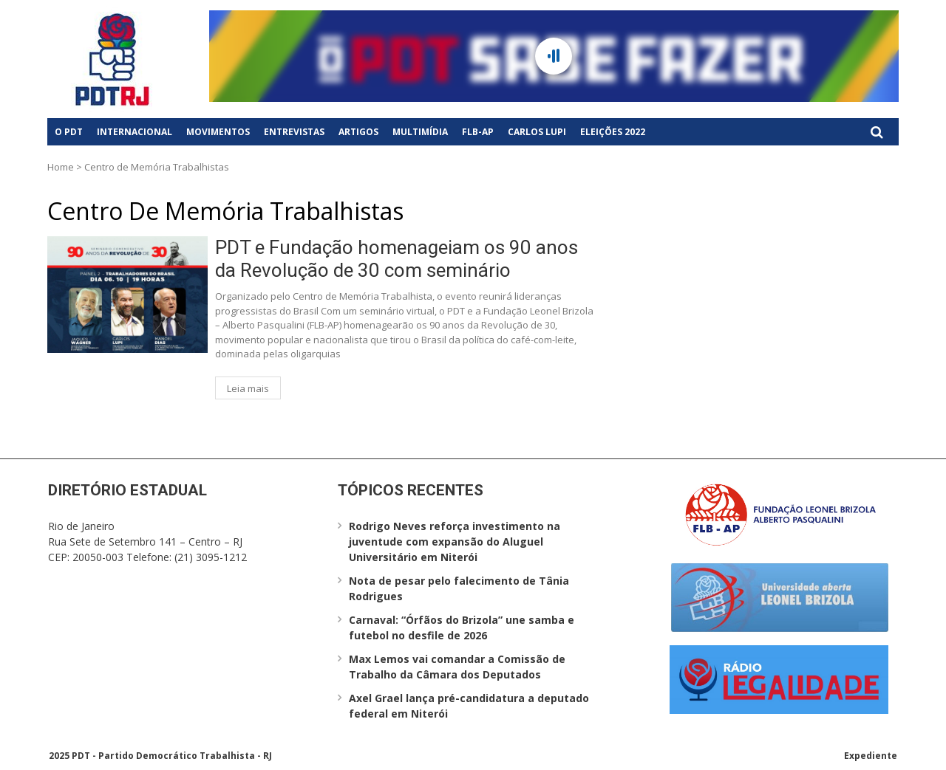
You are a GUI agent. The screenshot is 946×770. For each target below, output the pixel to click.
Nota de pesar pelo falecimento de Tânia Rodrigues (459, 588)
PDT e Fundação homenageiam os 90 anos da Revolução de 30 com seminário (396, 258)
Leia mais (248, 388)
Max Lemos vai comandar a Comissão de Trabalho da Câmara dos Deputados (457, 666)
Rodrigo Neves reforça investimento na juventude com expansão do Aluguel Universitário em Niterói (454, 541)
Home (60, 166)
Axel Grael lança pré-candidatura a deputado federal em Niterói (469, 706)
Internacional (134, 132)
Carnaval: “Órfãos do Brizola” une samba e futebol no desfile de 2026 (461, 627)
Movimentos (218, 132)
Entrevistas (294, 132)
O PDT (69, 132)
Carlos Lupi (537, 132)
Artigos (358, 132)
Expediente (870, 755)
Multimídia (420, 132)
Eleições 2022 (612, 132)
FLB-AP (478, 132)
